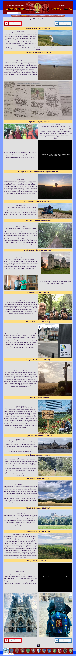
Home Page (15, 15)
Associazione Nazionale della (14, 6)
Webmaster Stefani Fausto (8, 654)
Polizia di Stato (14, 9)
